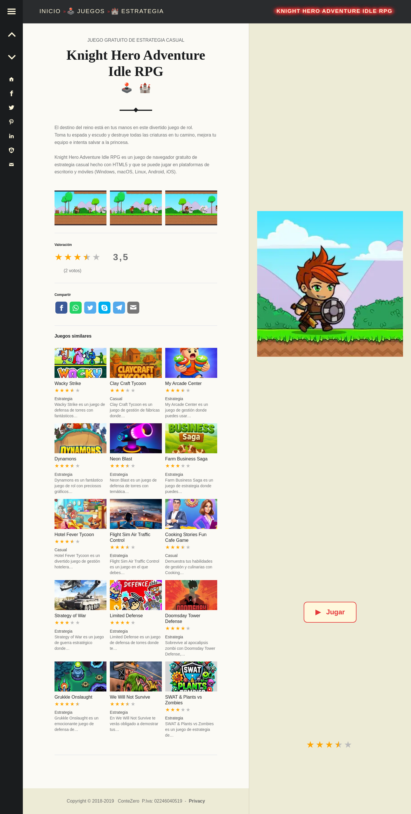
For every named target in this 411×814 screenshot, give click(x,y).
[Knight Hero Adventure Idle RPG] (330, 284)
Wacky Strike (68, 383)
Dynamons (65, 458)
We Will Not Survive (130, 697)
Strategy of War (70, 615)
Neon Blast (121, 458)
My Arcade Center (183, 383)
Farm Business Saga (186, 458)
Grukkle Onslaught (73, 697)
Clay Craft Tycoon (128, 383)
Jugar (330, 612)
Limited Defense (126, 615)
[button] (11, 11)
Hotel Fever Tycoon (74, 534)
